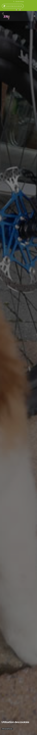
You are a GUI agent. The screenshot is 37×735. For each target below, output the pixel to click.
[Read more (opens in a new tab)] (18, 1)
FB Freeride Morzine (7, 728)
